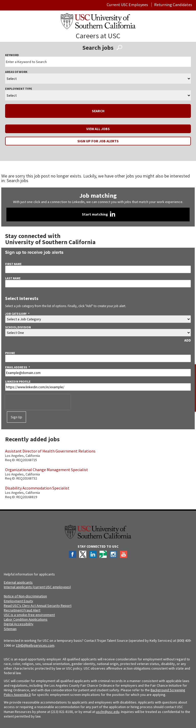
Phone (10, 353)
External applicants (18, 582)
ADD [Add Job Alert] (187, 340)
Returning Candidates (173, 4)
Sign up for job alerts (98, 141)
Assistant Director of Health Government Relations (50, 451)
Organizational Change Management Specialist (46, 469)
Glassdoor (103, 554)
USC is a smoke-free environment (29, 614)
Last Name (13, 278)
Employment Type (18, 88)
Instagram (113, 554)
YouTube (123, 554)
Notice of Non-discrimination (25, 596)
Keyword (12, 55)
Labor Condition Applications (25, 619)
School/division (18, 327)
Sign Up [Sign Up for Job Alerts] (16, 417)
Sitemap (10, 628)
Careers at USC (98, 35)
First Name (13, 264)
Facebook (72, 554)
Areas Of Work (16, 71)
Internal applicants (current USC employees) (37, 587)
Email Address (17, 367)
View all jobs (98, 129)
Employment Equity (18, 601)
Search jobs (17, 180)
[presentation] (37, 402)
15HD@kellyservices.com (35, 645)
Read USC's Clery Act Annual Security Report (37, 605)
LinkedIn (92, 554)
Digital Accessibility (18, 624)
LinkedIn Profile (18, 381)
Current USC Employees (127, 4)
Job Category (17, 313)
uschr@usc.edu (107, 711)
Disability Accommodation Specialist (37, 488)
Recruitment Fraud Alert (22, 610)
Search (98, 111)
